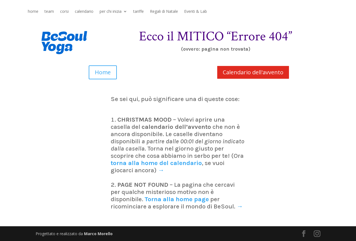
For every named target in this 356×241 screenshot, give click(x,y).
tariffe (138, 11)
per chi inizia (111, 11)
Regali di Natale (164, 11)
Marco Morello (98, 233)
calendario (84, 11)
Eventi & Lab (195, 11)
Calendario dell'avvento (253, 72)
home (33, 11)
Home (103, 72)
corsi (64, 11)
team (49, 11)
